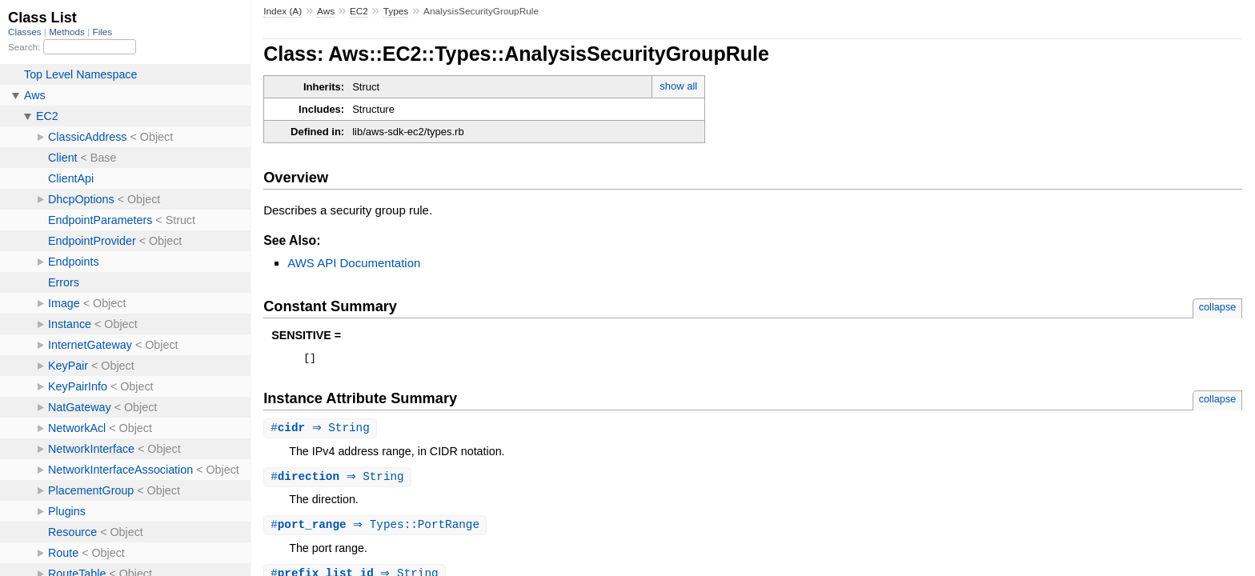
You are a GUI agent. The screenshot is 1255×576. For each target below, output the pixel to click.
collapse (1218, 307)
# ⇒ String (322, 430)
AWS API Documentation (353, 263)
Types (396, 11)
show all (678, 86)
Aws (326, 11)
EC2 (359, 11)
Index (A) (282, 11)
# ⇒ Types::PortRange (377, 529)
